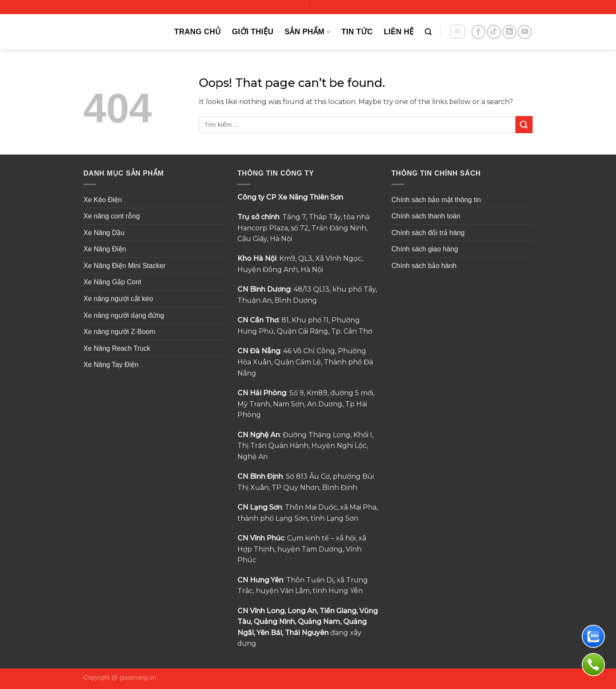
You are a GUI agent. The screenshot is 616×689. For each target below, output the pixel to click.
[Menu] (457, 32)
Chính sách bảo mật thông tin (436, 199)
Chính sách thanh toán (425, 216)
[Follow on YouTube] (525, 32)
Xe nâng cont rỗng (111, 216)
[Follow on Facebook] (478, 32)
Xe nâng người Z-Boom (119, 331)
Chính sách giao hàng (424, 249)
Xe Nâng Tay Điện (111, 364)
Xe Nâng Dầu (103, 232)
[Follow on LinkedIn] (509, 32)
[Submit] (524, 124)
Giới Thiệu (252, 31)
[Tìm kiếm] (428, 32)
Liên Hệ (399, 31)
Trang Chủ (197, 31)
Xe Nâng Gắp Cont (112, 282)
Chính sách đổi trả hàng (428, 232)
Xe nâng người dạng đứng (123, 315)
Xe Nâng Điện (104, 249)
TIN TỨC (357, 31)
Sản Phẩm (307, 31)
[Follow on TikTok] (494, 32)
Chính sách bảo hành (423, 265)
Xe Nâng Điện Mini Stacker (124, 265)
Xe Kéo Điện (102, 199)
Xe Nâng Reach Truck (117, 348)
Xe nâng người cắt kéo (118, 298)
